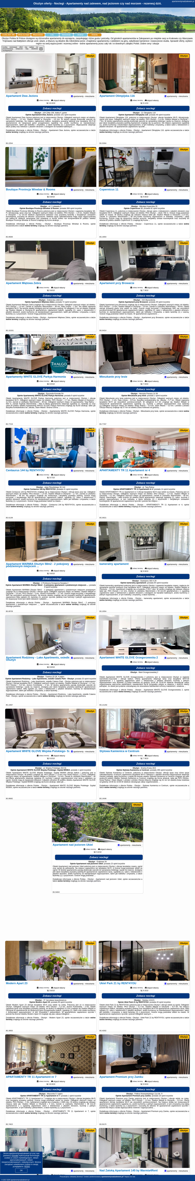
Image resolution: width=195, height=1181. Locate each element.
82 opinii (154, 214)
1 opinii (157, 401)
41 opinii (67, 495)
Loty (52, 35)
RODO (27, 1166)
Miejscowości (38, 35)
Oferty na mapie (24, 35)
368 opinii (70, 214)
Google (15, 1156)
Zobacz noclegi (52, 114)
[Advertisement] (97, 918)
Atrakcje (80, 35)
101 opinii (65, 120)
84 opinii (157, 589)
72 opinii (65, 308)
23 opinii (114, 869)
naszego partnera (42, 138)
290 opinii (161, 776)
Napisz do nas (130, 1176)
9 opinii (74, 401)
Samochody (66, 35)
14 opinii (164, 495)
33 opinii (85, 684)
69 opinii (61, 1008)
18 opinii (162, 1101)
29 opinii (159, 308)
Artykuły (95, 35)
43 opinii (159, 1008)
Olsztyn (90, 56)
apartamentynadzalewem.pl (183, 1)
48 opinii (159, 120)
